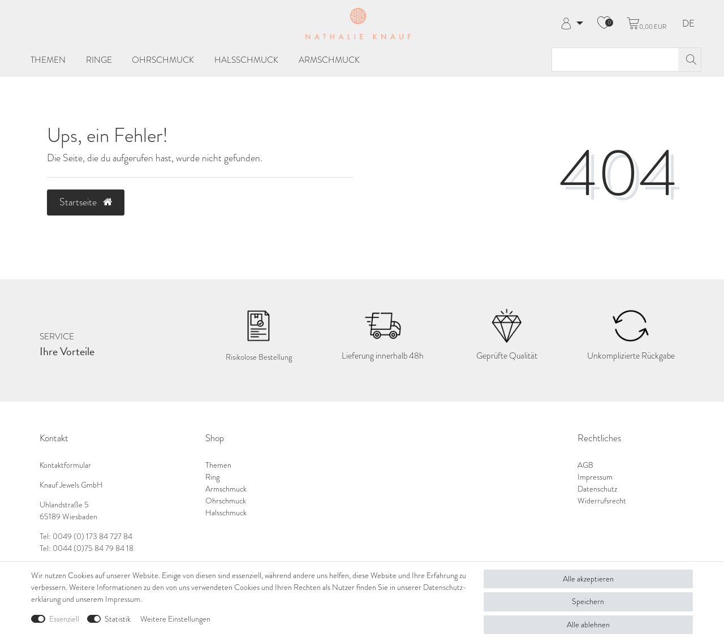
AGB (585, 465)
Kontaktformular (65, 465)
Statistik (118, 619)
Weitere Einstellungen (175, 619)
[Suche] (689, 59)
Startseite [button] (85, 202)
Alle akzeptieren (588, 579)
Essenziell (64, 619)
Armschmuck (329, 60)
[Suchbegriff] (615, 59)
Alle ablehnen (588, 624)
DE (688, 24)
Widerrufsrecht (602, 500)
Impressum (595, 477)
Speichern (588, 601)
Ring (212, 477)
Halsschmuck (246, 60)
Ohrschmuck (163, 60)
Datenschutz (597, 489)
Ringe (99, 60)
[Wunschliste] (604, 24)
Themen (48, 60)
